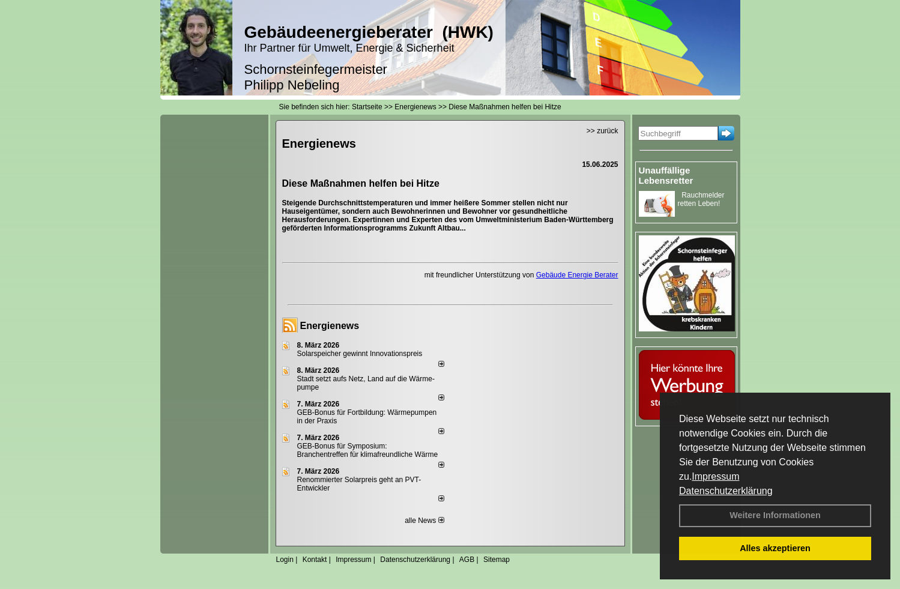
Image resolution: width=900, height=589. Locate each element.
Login (285, 559)
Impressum (715, 476)
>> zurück (602, 131)
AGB (466, 559)
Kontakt (315, 559)
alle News (424, 520)
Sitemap (496, 559)
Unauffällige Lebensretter (666, 175)
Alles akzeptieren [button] (775, 548)
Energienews (330, 326)
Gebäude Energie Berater (577, 275)
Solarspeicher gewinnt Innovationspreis (360, 353)
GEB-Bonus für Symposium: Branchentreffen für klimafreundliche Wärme (367, 450)
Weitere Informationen (775, 515)
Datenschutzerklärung (726, 491)
